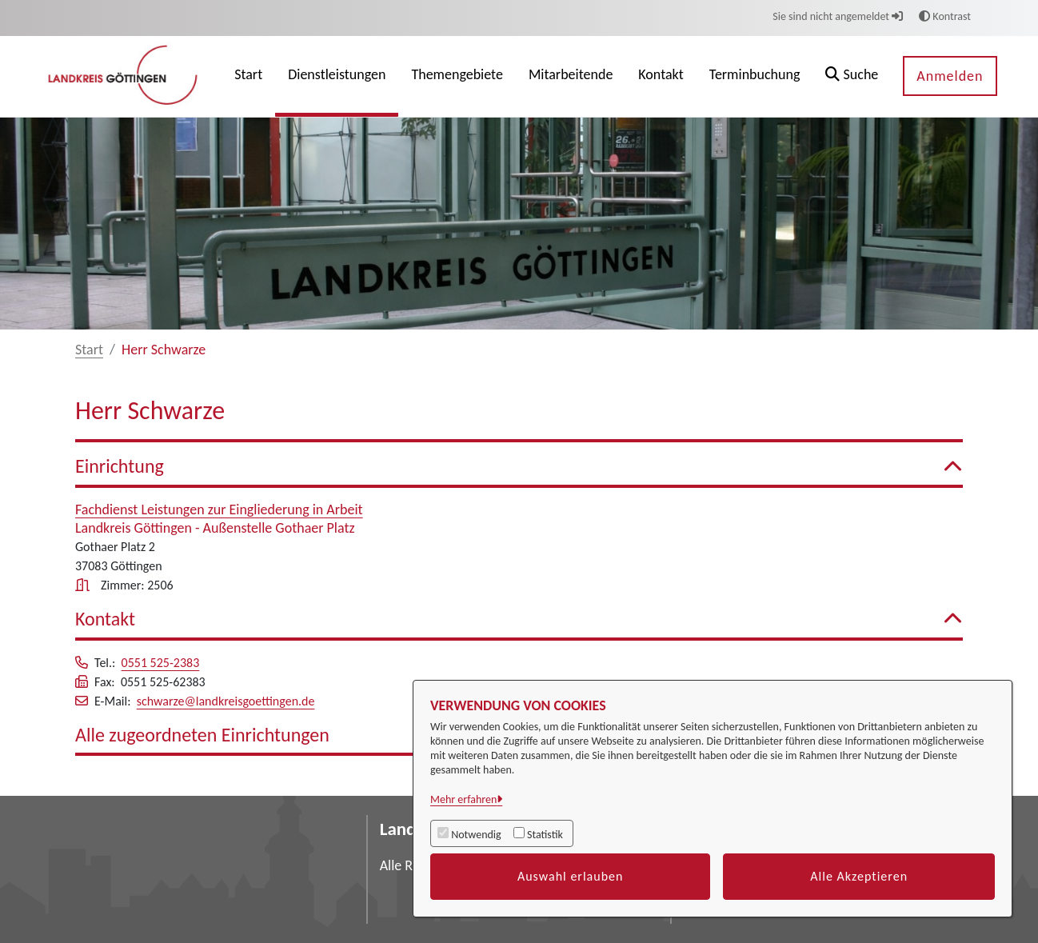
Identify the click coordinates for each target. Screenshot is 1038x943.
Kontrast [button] (945, 16)
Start (89, 349)
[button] (851, 76)
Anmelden (949, 76)
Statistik (545, 834)
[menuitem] (248, 76)
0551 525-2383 (161, 662)
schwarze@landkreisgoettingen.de (226, 701)
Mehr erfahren (463, 799)
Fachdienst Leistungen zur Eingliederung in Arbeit (219, 509)
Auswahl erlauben (570, 876)
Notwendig (476, 834)
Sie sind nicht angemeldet (838, 16)
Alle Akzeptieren (859, 876)
